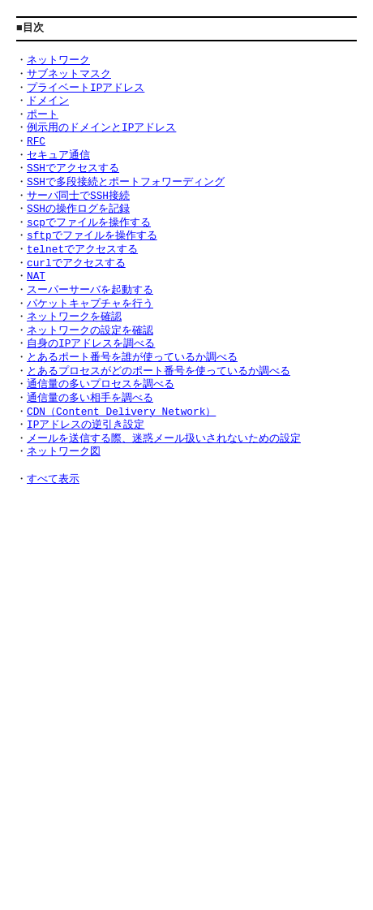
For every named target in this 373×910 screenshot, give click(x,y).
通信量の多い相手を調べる (90, 398)
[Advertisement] (186, 686)
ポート (42, 115)
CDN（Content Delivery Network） (121, 412)
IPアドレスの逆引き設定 (85, 425)
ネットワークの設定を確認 (90, 331)
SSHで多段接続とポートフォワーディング (126, 182)
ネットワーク (58, 61)
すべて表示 (53, 479)
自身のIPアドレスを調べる (91, 344)
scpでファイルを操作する (89, 223)
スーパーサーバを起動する (90, 290)
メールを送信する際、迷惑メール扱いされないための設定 (164, 439)
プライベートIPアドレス (85, 88)
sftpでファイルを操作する (92, 236)
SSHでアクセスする (73, 169)
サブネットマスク (69, 74)
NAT (36, 277)
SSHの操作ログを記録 (78, 209)
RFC (36, 142)
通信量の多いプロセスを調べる (100, 384)
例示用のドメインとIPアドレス (101, 128)
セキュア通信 (58, 156)
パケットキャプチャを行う (90, 304)
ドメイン (48, 101)
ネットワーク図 (64, 452)
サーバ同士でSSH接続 (78, 196)
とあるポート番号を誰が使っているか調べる (132, 358)
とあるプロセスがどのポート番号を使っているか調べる (158, 371)
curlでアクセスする (76, 264)
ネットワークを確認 (74, 317)
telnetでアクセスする (82, 250)
